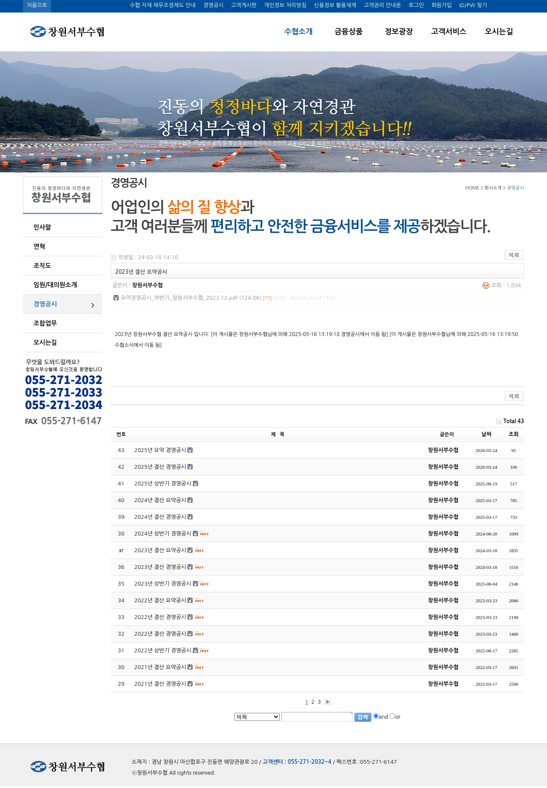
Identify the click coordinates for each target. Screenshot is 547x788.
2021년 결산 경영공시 (160, 684)
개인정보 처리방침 (285, 5)
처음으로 (37, 5)
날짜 (486, 434)
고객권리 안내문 (382, 5)
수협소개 (298, 31)
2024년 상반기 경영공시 (163, 533)
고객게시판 (243, 5)
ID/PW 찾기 (473, 5)
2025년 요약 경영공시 (160, 450)
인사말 (42, 227)
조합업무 (45, 323)
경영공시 (213, 5)
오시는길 (499, 31)
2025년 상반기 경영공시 (163, 483)
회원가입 (441, 5)
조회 (514, 434)
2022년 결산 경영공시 (160, 617)
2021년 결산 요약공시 (160, 667)
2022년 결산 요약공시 (160, 600)
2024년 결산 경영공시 (160, 517)
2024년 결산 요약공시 (160, 500)
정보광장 (399, 31)
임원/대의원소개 (55, 285)
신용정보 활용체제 (335, 5)
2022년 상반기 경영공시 (163, 650)
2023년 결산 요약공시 (160, 550)
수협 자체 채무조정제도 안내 (163, 5)
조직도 (42, 266)
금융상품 (348, 31)
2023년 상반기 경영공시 (163, 583)
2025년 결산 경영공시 (160, 467)
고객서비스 (449, 31)
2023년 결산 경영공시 (160, 567)
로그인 (416, 5)
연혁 (39, 246)
